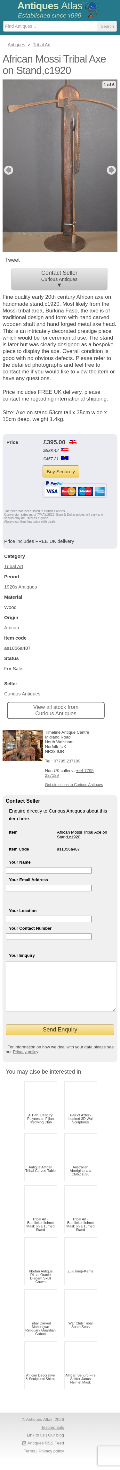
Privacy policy (25, 1061)
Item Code (19, 849)
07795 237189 (67, 761)
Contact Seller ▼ (59, 279)
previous (8, 170)
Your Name (20, 862)
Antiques (49, 5)
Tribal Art (13, 566)
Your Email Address (28, 879)
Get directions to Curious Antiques (74, 785)
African (11, 627)
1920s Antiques (20, 586)
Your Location (22, 910)
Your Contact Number (30, 928)
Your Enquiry (22, 955)
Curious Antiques (22, 693)
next (112, 170)
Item (13, 832)
